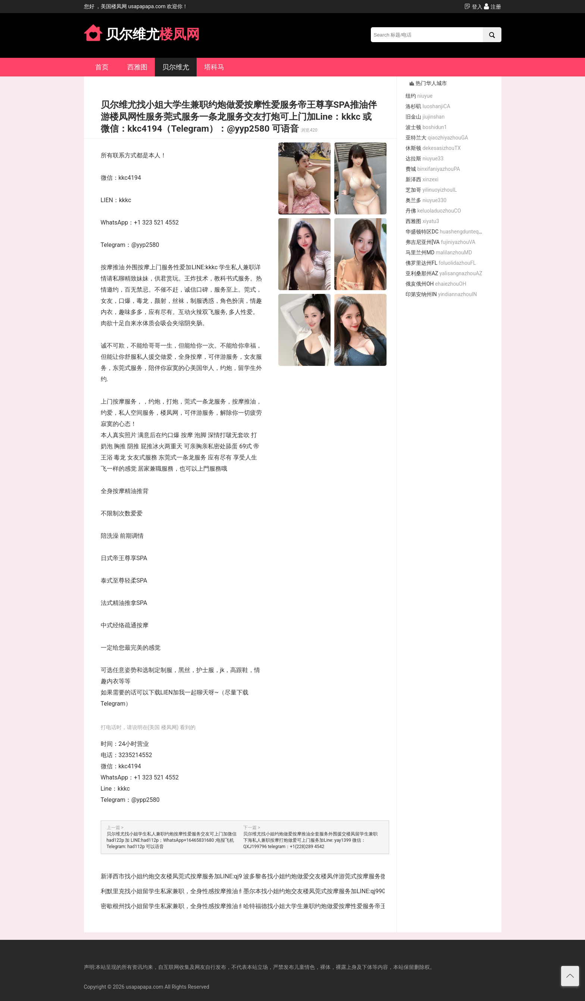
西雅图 (137, 67)
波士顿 (426, 127)
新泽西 (422, 179)
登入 (473, 6)
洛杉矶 (428, 106)
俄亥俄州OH (436, 284)
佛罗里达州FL (441, 263)
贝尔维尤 (175, 67)
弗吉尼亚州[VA (440, 242)
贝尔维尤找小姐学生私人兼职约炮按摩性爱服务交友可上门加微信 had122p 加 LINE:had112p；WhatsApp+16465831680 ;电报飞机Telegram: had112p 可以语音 (172, 840)
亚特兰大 (437, 138)
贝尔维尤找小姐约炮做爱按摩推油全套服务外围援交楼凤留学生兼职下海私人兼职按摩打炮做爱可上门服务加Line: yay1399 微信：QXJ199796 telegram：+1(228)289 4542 (310, 840)
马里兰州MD (439, 252)
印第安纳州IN (441, 294)
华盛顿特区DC (447, 232)
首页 (102, 67)
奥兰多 (426, 200)
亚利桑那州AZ (444, 273)
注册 (492, 6)
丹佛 (433, 211)
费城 (433, 169)
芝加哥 (431, 190)
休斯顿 (433, 148)
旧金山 (425, 117)
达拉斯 (425, 158)
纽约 (419, 96)
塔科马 (214, 67)
